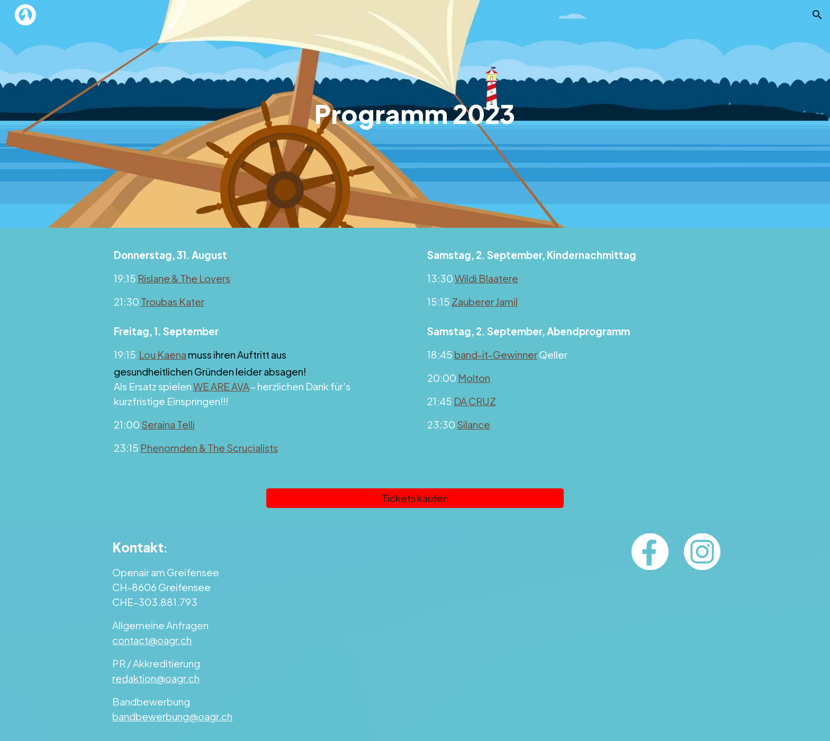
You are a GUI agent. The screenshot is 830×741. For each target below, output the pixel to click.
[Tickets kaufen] (415, 498)
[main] (415, 114)
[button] (817, 15)
